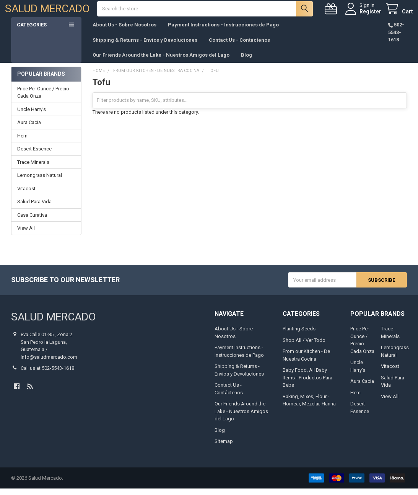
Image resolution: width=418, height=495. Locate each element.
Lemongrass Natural (39, 182)
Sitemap (224, 448)
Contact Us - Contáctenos (239, 46)
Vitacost (26, 195)
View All (26, 234)
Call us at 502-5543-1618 (47, 374)
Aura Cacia (29, 129)
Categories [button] (32, 31)
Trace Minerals (33, 169)
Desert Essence (34, 155)
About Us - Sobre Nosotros (124, 31)
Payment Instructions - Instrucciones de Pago (223, 31)
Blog (246, 61)
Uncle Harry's (31, 116)
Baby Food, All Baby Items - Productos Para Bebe (307, 384)
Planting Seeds (299, 335)
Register (364, 14)
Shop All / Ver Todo (304, 346)
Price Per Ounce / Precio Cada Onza (43, 99)
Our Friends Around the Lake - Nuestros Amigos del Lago (161, 61)
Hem (22, 142)
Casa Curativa (32, 221)
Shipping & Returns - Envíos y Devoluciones (145, 46)
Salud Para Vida (34, 208)
